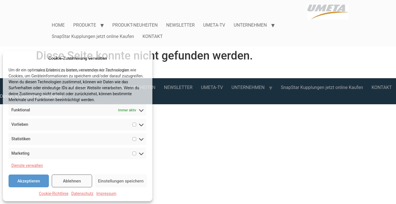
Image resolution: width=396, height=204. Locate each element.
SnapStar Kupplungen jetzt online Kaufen (93, 36)
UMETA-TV (214, 25)
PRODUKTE (84, 25)
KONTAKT (152, 36)
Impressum (106, 193)
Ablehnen (72, 181)
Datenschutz (82, 193)
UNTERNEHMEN (250, 25)
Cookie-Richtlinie (54, 193)
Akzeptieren (28, 181)
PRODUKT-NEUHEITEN (135, 25)
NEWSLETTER (180, 25)
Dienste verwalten (27, 165)
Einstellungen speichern (121, 181)
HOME (58, 25)
